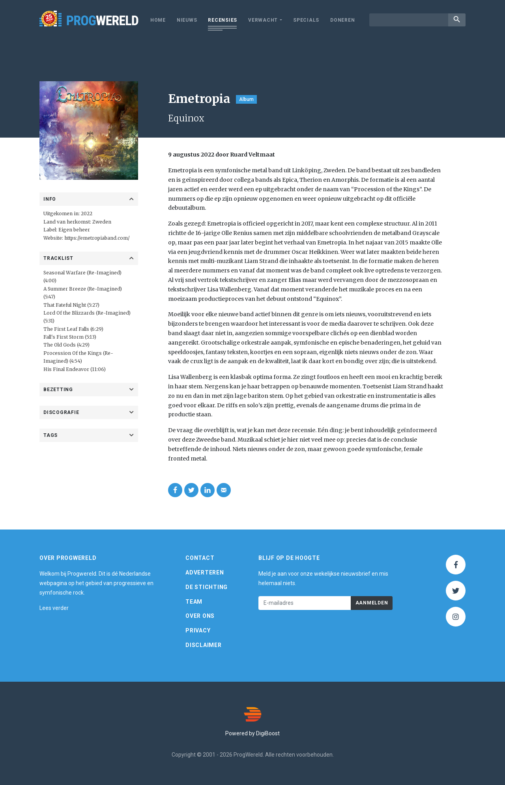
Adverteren (204, 572)
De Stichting (206, 587)
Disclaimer (203, 645)
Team (193, 602)
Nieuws (187, 20)
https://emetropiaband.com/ (97, 238)
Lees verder (54, 608)
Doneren (342, 20)
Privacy (197, 630)
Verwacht (263, 20)
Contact (199, 558)
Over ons (200, 616)
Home (158, 20)
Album (246, 99)
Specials (306, 20)
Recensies (222, 20)
